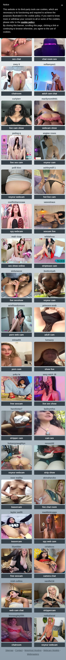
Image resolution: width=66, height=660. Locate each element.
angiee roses (49, 133)
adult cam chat (49, 93)
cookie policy (28, 22)
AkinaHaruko (49, 478)
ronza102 (49, 443)
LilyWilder (16, 546)
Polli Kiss (16, 167)
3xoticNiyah (49, 271)
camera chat (49, 576)
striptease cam (49, 266)
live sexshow (16, 300)
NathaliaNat (49, 615)
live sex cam (16, 162)
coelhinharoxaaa (16, 202)
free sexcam (16, 403)
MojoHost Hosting (33, 650)
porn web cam (16, 335)
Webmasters (33, 654)
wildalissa (49, 236)
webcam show (49, 128)
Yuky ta (16, 374)
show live (49, 369)
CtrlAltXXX (49, 546)
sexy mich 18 (49, 374)
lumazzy (49, 340)
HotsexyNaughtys (16, 443)
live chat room (49, 507)
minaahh (16, 340)
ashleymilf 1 (49, 167)
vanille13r (50, 581)
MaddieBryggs (49, 512)
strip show (49, 472)
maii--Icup (16, 236)
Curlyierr (16, 99)
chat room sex (49, 59)
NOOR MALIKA (16, 478)
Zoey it (16, 64)
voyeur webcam (16, 197)
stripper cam (16, 438)
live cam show (16, 128)
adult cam (50, 335)
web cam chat (16, 610)
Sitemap (9, 650)
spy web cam (49, 541)
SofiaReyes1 (49, 64)
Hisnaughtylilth (16, 615)
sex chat (16, 59)
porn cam (16, 369)
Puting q (16, 133)
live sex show (49, 403)
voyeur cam (49, 162)
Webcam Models (51, 650)
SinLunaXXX (16, 271)
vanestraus (49, 202)
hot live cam (49, 197)
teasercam (16, 507)
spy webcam (16, 231)
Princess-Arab (49, 305)
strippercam (49, 610)
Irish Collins (17, 581)
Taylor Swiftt (16, 512)
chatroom (16, 93)
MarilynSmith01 (49, 99)
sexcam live (49, 231)
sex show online (16, 266)
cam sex (49, 438)
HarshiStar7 (16, 409)
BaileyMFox (49, 409)
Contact (19, 650)
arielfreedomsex (16, 305)
